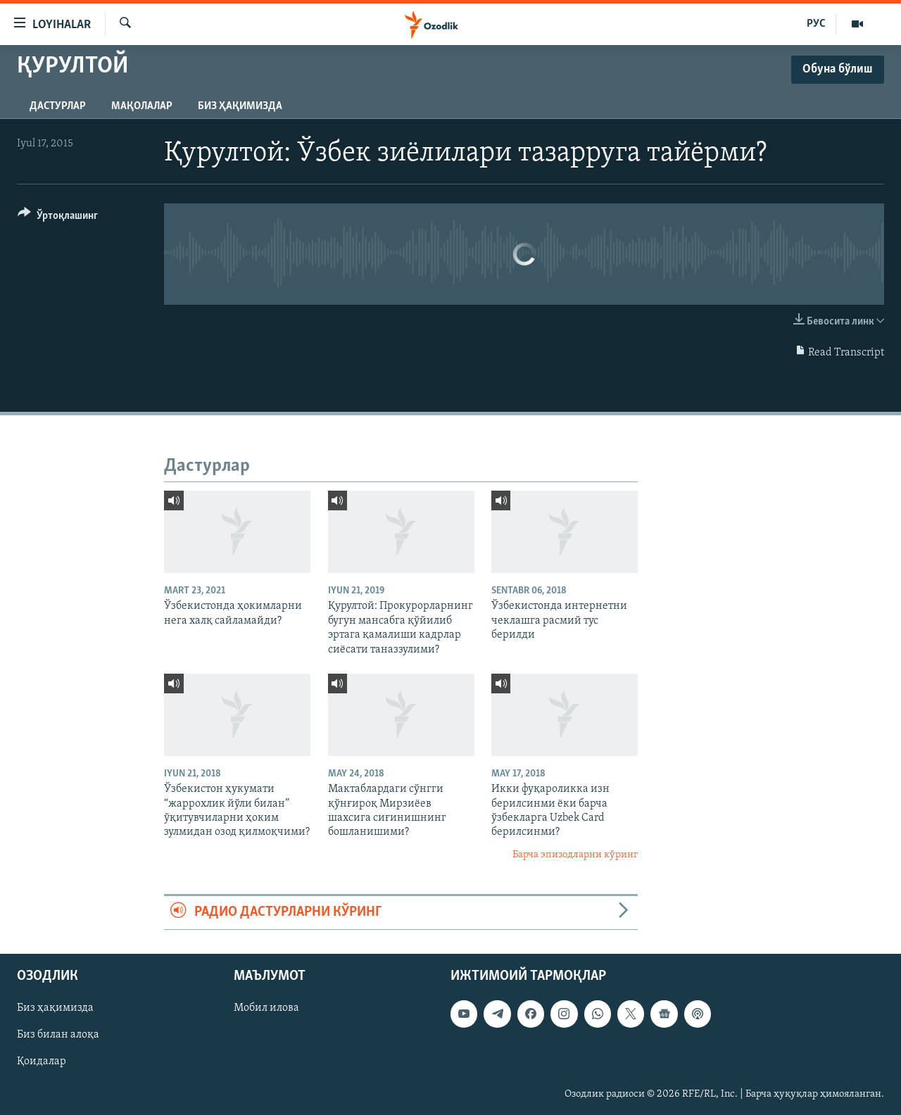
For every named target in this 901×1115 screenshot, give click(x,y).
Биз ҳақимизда (240, 106)
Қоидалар (41, 1061)
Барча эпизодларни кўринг (575, 855)
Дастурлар (58, 106)
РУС (816, 24)
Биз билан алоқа (58, 1034)
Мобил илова (266, 1008)
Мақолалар (141, 106)
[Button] (58, 217)
